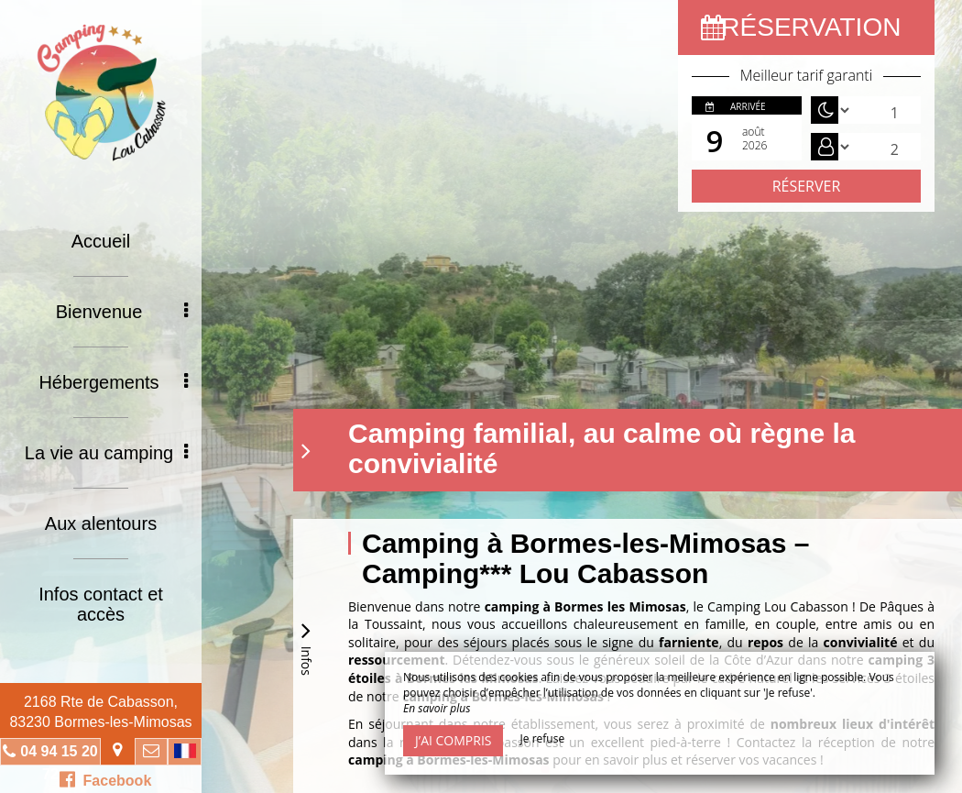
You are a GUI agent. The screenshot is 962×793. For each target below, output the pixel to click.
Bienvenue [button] (122, 312)
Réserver (806, 186)
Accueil (100, 241)
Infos (306, 646)
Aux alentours (101, 523)
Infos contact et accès (100, 604)
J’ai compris (453, 740)
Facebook (106, 779)
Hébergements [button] (113, 382)
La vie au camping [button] (106, 453)
